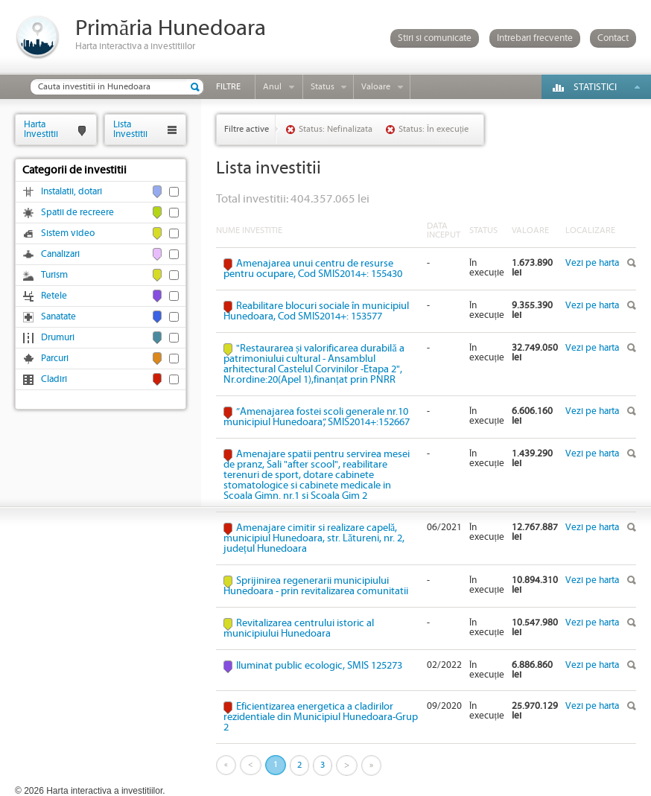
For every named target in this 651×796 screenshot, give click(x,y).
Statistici (595, 87)
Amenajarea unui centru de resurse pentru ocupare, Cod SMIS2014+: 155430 (312, 268)
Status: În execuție (433, 129)
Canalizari (60, 254)
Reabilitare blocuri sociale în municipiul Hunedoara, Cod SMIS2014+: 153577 (316, 311)
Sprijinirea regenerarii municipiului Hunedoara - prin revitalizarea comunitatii (315, 586)
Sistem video (68, 233)
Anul (272, 87)
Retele (54, 296)
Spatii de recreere (77, 212)
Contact (613, 38)
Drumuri (57, 337)
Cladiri (54, 379)
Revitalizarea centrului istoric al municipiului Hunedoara (298, 628)
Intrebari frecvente (535, 38)
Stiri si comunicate (434, 38)
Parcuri (55, 358)
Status (322, 87)
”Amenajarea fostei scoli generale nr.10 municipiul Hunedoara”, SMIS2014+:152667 (316, 417)
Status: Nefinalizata (335, 129)
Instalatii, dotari (71, 191)
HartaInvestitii (41, 129)
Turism (54, 275)
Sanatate (58, 316)
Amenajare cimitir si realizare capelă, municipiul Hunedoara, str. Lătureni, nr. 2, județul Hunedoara (313, 538)
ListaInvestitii (130, 129)
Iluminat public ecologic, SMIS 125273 (319, 665)
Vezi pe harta (592, 263)
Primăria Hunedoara (170, 28)
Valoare (375, 87)
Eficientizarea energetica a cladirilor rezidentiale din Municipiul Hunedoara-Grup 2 (320, 717)
